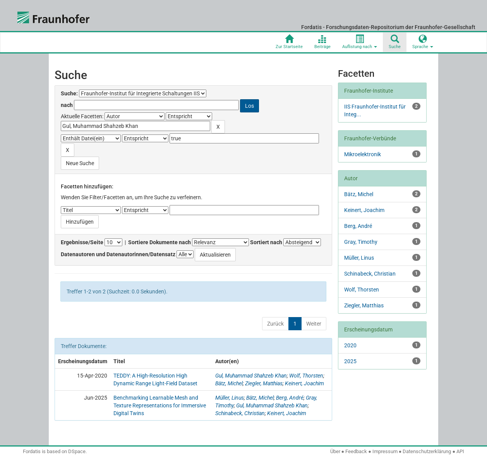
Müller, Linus (229, 398)
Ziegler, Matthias (264, 383)
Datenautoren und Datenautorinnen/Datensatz (118, 254)
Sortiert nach (266, 242)
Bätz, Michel (229, 383)
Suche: (69, 93)
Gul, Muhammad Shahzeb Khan (251, 375)
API (460, 451)
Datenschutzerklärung (427, 451)
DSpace (77, 451)
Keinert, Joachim (304, 383)
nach (67, 105)
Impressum (385, 451)
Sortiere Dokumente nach (159, 242)
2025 (350, 361)
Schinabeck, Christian (240, 413)
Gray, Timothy (360, 242)
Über (335, 451)
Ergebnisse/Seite (82, 242)
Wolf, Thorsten (306, 375)
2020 (350, 345)
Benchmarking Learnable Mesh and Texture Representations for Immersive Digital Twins (159, 405)
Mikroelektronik (362, 154)
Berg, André (290, 398)
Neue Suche (80, 163)
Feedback (356, 451)
